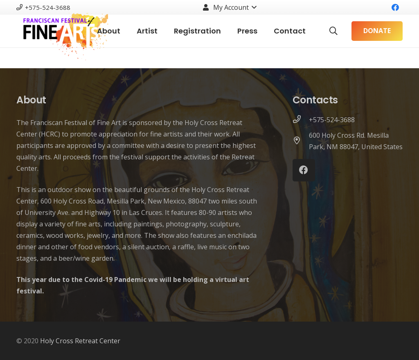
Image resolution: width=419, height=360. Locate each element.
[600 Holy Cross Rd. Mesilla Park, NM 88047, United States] (301, 141)
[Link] (62, 31)
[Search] (333, 31)
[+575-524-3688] (301, 119)
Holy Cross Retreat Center (80, 340)
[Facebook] (395, 7)
